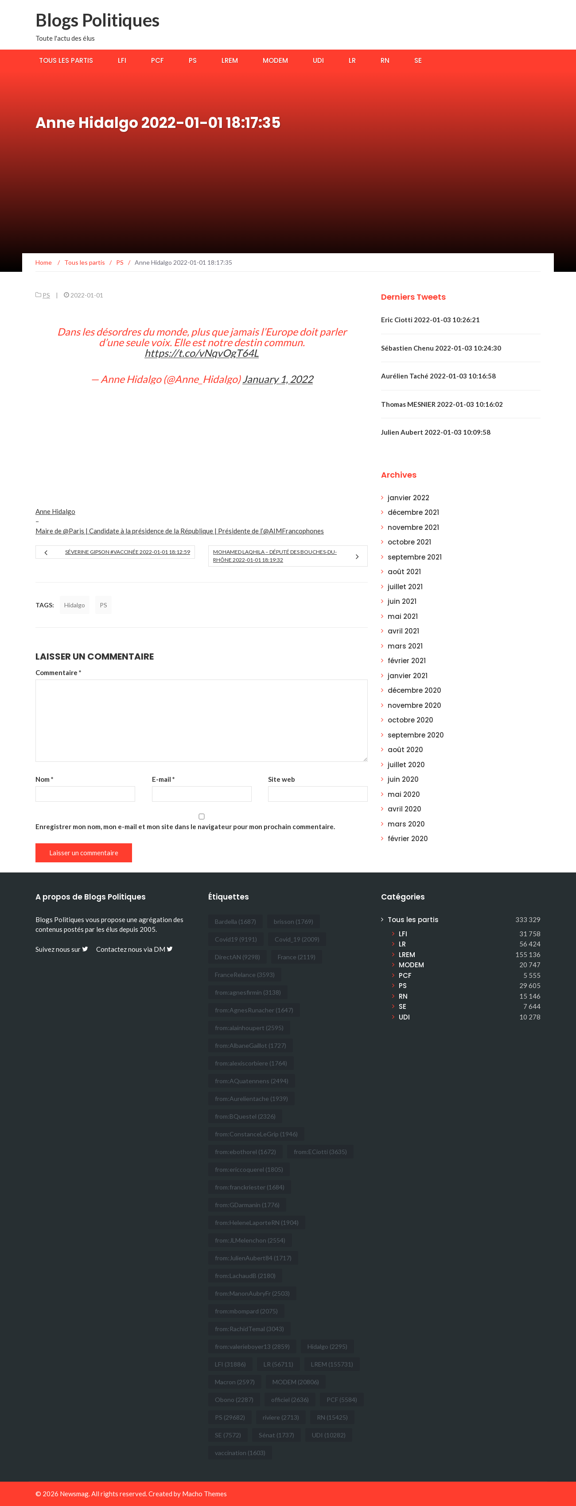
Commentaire (58, 672)
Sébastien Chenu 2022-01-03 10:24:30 (441, 348)
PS (193, 60)
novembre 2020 (414, 705)
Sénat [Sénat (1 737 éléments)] (276, 1435)
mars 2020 (406, 824)
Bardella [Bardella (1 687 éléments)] (235, 921)
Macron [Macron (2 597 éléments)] (235, 1382)
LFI (122, 60)
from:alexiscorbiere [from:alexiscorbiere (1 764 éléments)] (251, 1063)
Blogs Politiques (97, 20)
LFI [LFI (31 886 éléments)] (230, 1364)
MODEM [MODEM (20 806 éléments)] (295, 1382)
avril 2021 (403, 631)
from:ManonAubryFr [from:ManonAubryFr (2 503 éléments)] (252, 1293)
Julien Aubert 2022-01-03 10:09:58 (435, 432)
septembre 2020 (416, 735)
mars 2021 (405, 646)
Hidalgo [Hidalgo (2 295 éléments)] (327, 1346)
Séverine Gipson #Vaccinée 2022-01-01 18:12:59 (127, 551)
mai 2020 (404, 794)
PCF (157, 60)
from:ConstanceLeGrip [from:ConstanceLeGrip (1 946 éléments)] (256, 1134)
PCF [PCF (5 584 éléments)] (342, 1399)
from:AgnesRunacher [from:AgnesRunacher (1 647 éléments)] (254, 1010)
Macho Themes (204, 1494)
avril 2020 (404, 809)
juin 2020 (403, 779)
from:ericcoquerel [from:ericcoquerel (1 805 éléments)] (249, 1169)
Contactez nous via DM (134, 949)
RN (385, 60)
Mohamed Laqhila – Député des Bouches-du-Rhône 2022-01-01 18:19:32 (275, 555)
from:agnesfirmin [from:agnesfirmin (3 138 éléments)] (248, 992)
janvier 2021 (408, 675)
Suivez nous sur (61, 949)
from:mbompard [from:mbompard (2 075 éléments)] (246, 1311)
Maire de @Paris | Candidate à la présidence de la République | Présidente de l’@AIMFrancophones (179, 531)
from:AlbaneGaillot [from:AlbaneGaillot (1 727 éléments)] (250, 1045)
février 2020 (408, 838)
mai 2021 (403, 616)
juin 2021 (402, 601)
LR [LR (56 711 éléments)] (278, 1364)
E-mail (163, 779)
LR (352, 60)
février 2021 (407, 660)
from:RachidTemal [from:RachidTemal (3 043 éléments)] (249, 1328)
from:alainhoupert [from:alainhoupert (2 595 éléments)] (249, 1027)
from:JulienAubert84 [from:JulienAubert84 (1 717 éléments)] (253, 1258)
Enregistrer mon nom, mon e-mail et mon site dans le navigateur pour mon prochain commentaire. (185, 826)
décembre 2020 (414, 690)
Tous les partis (66, 60)
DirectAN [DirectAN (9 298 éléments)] (237, 957)
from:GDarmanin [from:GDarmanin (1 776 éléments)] (247, 1205)
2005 (148, 929)
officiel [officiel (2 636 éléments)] (290, 1399)
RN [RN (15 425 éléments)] (332, 1417)
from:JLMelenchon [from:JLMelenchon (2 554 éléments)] (250, 1240)
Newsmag (74, 1494)
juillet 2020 (406, 764)
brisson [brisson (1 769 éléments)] (293, 921)
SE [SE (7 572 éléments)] (228, 1435)
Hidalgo (74, 605)
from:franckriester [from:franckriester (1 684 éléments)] (249, 1187)
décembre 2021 (413, 512)
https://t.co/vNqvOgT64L (201, 353)
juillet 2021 (405, 586)
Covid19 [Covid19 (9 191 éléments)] (236, 939)
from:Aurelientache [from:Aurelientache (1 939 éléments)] (251, 1098)
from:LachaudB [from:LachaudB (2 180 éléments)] (245, 1275)
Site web (281, 779)
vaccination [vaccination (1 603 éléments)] (240, 1452)
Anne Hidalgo (55, 511)
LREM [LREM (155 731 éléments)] (332, 1364)
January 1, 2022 (277, 379)
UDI (318, 60)
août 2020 (405, 749)
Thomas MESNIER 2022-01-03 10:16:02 (442, 404)
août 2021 (404, 571)
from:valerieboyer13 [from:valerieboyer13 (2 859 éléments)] (252, 1346)
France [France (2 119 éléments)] (296, 957)
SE (418, 60)
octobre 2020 (410, 720)
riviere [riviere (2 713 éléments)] (281, 1417)
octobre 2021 (409, 542)
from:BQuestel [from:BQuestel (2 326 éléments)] (245, 1116)
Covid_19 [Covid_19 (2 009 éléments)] (297, 939)
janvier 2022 (408, 497)
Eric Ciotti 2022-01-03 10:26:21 (430, 320)
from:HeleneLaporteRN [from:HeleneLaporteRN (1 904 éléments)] (257, 1222)
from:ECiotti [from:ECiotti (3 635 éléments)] (320, 1151)
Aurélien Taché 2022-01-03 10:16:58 (438, 376)
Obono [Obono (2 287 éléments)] (234, 1399)
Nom (44, 779)
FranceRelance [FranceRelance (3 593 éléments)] (245, 974)
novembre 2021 (413, 527)
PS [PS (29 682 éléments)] (230, 1417)
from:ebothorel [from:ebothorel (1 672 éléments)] (245, 1151)
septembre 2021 (415, 557)
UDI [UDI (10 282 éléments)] (329, 1435)
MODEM (275, 60)
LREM (230, 60)
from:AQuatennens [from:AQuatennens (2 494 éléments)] (251, 1081)
